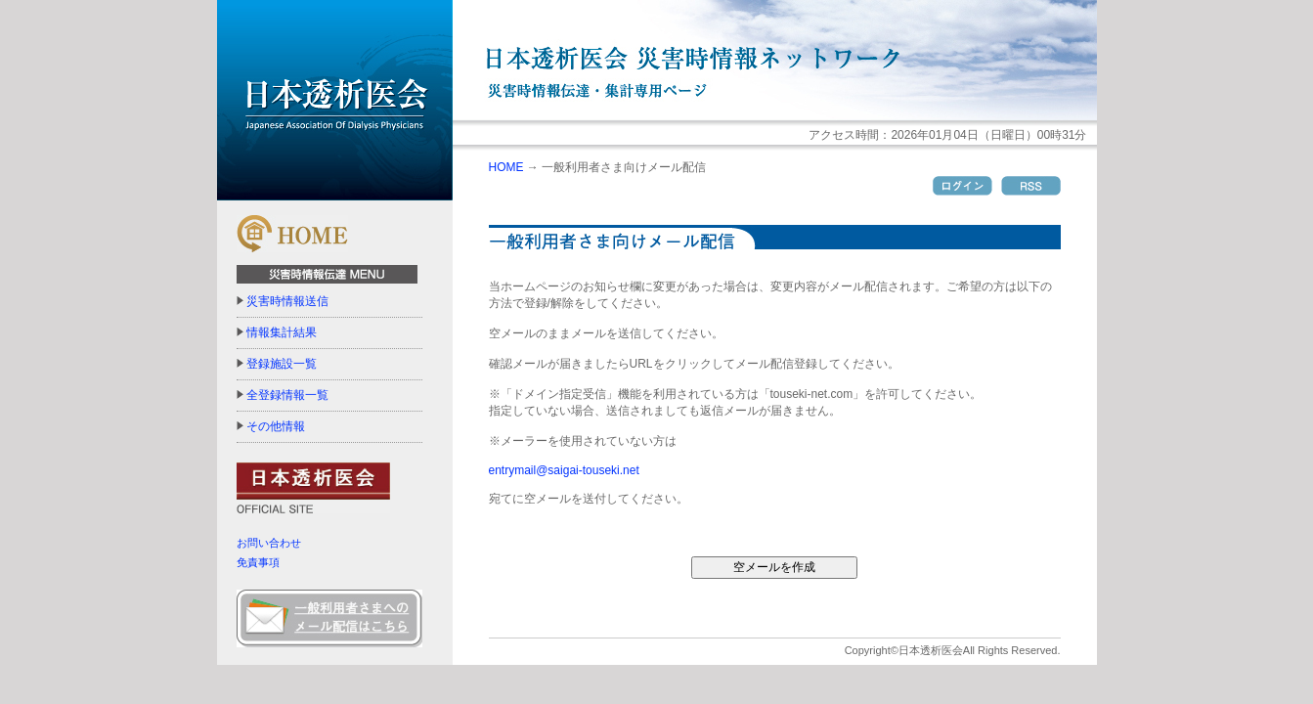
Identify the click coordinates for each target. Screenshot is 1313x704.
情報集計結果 (281, 332)
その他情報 (275, 426)
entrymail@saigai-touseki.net (564, 470)
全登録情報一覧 (287, 395)
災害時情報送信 (287, 301)
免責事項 (258, 562)
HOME (506, 167)
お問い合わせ (269, 543)
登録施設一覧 (281, 364)
